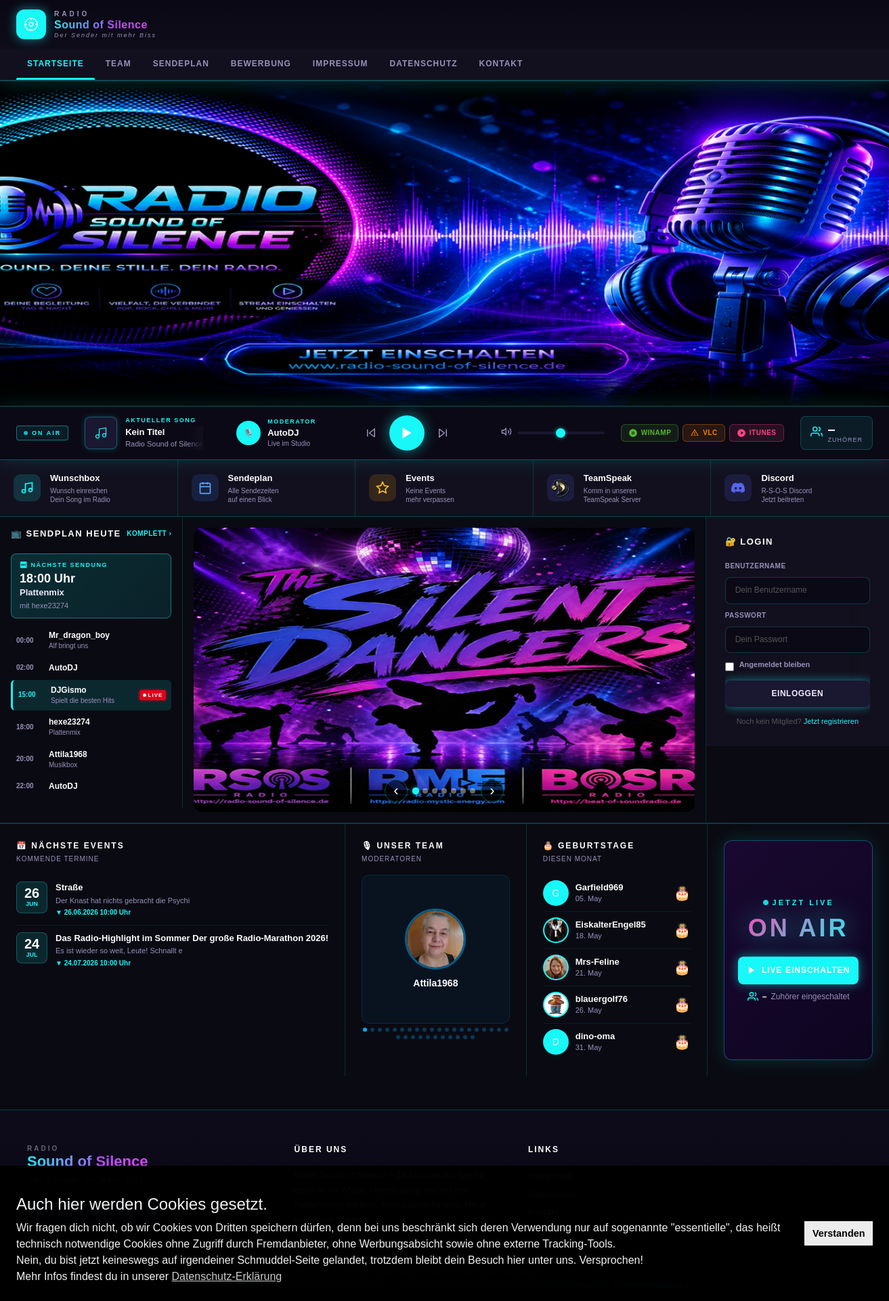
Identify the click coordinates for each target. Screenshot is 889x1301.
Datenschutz (423, 63)
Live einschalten (798, 970)
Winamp (650, 433)
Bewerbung (261, 63)
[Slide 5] (453, 791)
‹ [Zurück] (395, 790)
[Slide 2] (425, 791)
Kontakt (501, 63)
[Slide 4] (444, 791)
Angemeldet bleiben (774, 664)
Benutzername (755, 566)
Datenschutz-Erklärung (226, 1276)
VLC (704, 433)
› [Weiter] (492, 790)
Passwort (745, 615)
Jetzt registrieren (831, 721)
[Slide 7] (472, 791)
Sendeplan (181, 63)
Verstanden (838, 1233)
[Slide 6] (463, 791)
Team (118, 63)
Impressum (340, 63)
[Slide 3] (434, 791)
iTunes (757, 433)
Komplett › (149, 533)
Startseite (55, 63)
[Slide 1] (415, 790)
